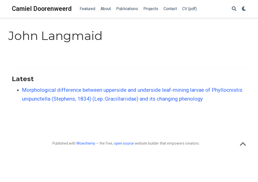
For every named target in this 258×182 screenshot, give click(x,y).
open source (124, 143)
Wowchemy (85, 143)
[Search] (234, 9)
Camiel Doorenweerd (42, 8)
